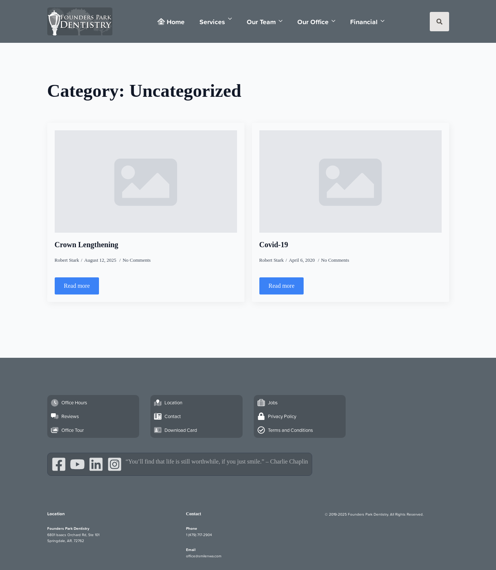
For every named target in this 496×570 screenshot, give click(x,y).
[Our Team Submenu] (283, 21)
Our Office (313, 21)
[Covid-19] (350, 181)
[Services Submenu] (232, 19)
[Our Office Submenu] (336, 21)
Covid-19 (273, 245)
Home (171, 21)
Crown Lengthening (86, 245)
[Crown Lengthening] (146, 181)
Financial (364, 21)
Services (212, 21)
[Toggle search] (439, 21)
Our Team (261, 21)
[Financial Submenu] (385, 21)
